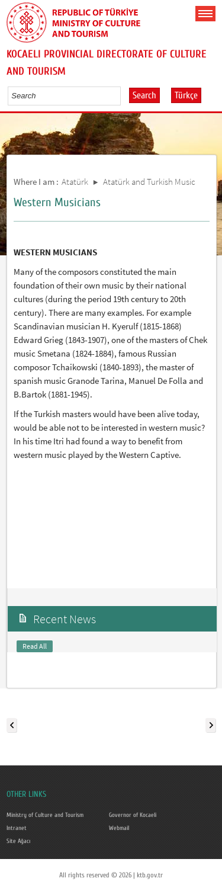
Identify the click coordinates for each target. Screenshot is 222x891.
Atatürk (75, 181)
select (124, 95)
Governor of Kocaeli (132, 815)
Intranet (17, 828)
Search (144, 95)
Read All (34, 646)
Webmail (119, 828)
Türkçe (186, 95)
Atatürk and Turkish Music (149, 181)
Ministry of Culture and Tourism (45, 815)
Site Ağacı (18, 841)
